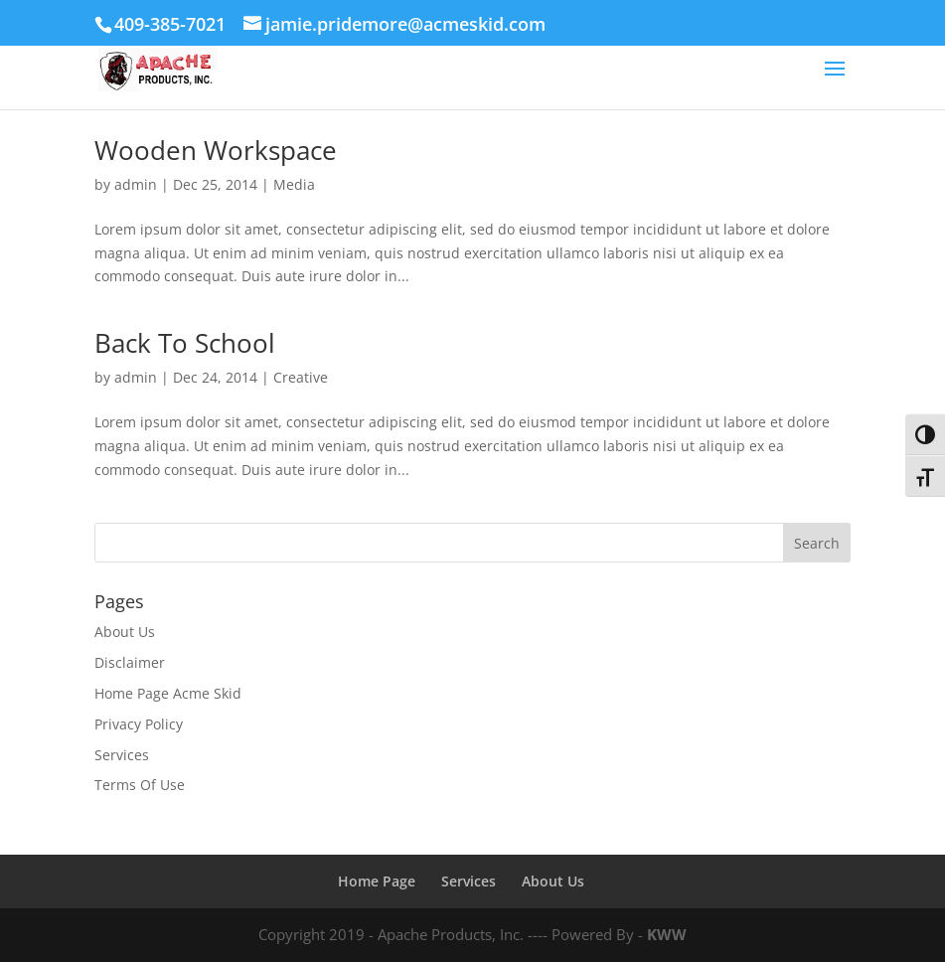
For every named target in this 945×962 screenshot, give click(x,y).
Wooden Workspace (215, 150)
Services (121, 754)
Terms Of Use (139, 784)
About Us (124, 631)
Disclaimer (129, 662)
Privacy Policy (138, 724)
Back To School (184, 343)
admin (135, 184)
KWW (667, 934)
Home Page (376, 881)
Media (294, 184)
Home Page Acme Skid (167, 693)
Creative (300, 377)
